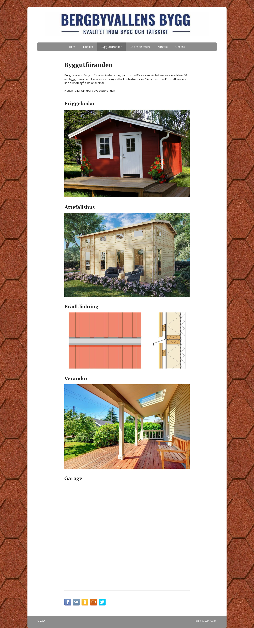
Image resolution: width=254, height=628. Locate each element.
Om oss (180, 47)
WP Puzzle (211, 620)
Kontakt (163, 47)
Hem (72, 47)
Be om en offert (140, 47)
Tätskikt (88, 47)
